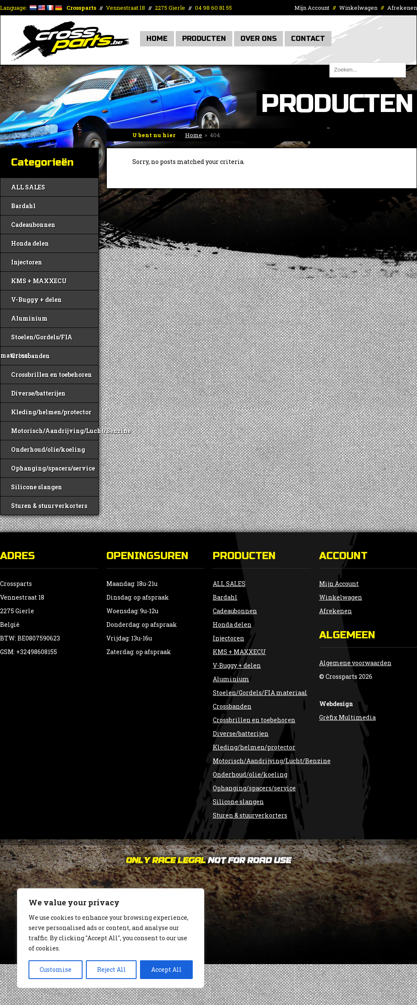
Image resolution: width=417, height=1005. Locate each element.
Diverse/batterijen (38, 393)
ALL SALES (28, 187)
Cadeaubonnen (33, 225)
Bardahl (23, 206)
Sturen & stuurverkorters (49, 506)
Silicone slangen (36, 487)
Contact (308, 38)
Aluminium (29, 318)
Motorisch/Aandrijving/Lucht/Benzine (54, 431)
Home (157, 38)
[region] (110, 938)
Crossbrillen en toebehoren (51, 374)
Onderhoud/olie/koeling (48, 449)
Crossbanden (30, 356)
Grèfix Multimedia (347, 717)
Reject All (111, 969)
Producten (204, 38)
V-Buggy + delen (36, 300)
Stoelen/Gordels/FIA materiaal (36, 339)
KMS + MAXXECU (39, 281)
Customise (55, 969)
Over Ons (258, 38)
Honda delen (30, 243)
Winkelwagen (358, 7)
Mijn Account (311, 7)
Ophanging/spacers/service (53, 468)
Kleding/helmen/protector (51, 412)
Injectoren (26, 262)
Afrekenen (402, 7)
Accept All (166, 969)
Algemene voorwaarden (355, 663)
